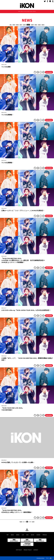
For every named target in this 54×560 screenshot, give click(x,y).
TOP (27, 529)
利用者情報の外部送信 (40, 558)
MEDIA (22, 11)
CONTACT (35, 549)
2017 (21, 24)
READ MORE (49, 72)
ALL (11, 24)
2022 (39, 24)
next (33, 521)
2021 (36, 24)
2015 (14, 24)
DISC (26, 11)
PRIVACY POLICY (28, 549)
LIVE (24, 11)
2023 (43, 24)
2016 (17, 24)
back (21, 521)
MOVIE (28, 11)
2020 (32, 24)
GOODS (31, 11)
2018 (24, 24)
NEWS (19, 11)
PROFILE (34, 11)
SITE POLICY (19, 549)
